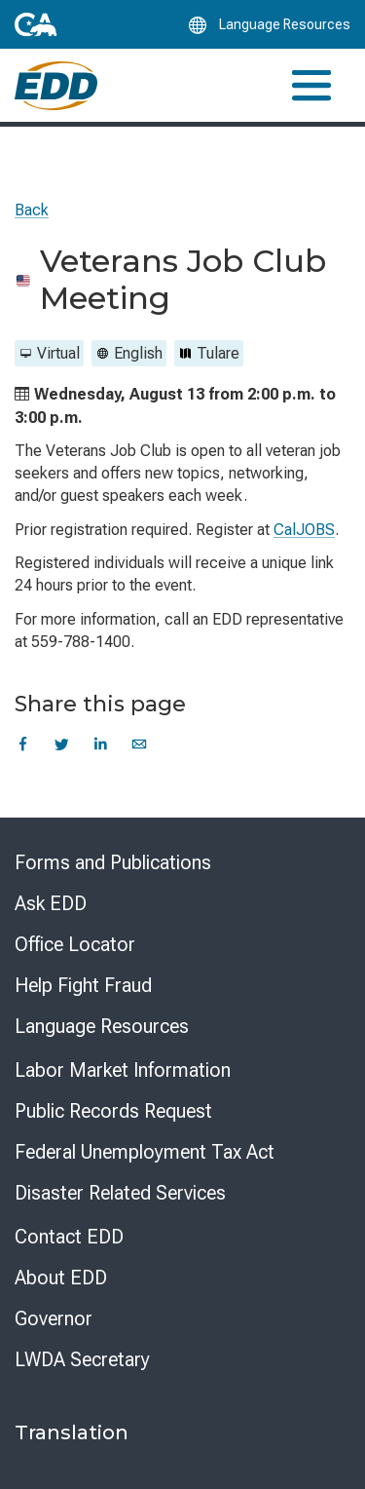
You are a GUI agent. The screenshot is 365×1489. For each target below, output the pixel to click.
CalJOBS (304, 529)
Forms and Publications (113, 862)
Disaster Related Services (120, 1192)
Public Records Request (113, 1111)
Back (32, 210)
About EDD (61, 1277)
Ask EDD (51, 903)
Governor (53, 1318)
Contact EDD (69, 1236)
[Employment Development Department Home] (56, 85)
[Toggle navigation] (311, 85)
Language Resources (102, 1026)
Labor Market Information (123, 1070)
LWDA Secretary (82, 1359)
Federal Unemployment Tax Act (144, 1152)
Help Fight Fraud (83, 985)
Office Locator (75, 944)
